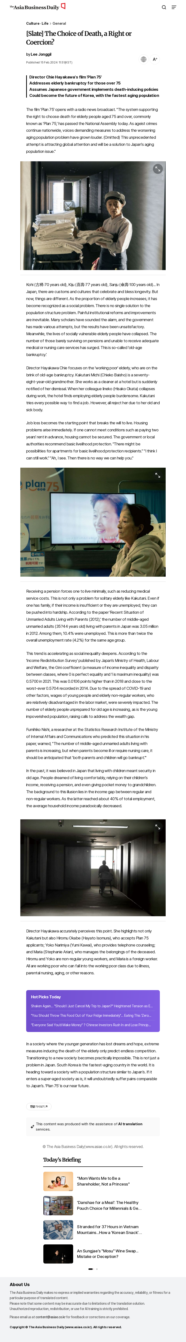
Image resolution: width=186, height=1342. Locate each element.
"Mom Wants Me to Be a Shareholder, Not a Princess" (103, 1181)
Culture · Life (37, 23)
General (59, 23)
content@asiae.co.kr (51, 1317)
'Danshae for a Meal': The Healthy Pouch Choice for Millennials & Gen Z (108, 1205)
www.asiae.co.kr (78, 1327)
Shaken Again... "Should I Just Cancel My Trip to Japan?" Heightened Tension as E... (92, 1006)
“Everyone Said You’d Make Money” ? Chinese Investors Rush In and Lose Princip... (91, 1025)
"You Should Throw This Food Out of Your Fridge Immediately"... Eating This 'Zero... (91, 1015)
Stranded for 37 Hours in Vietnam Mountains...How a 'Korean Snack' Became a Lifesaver (108, 1230)
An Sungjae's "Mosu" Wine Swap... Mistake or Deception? (108, 1254)
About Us (20, 1284)
